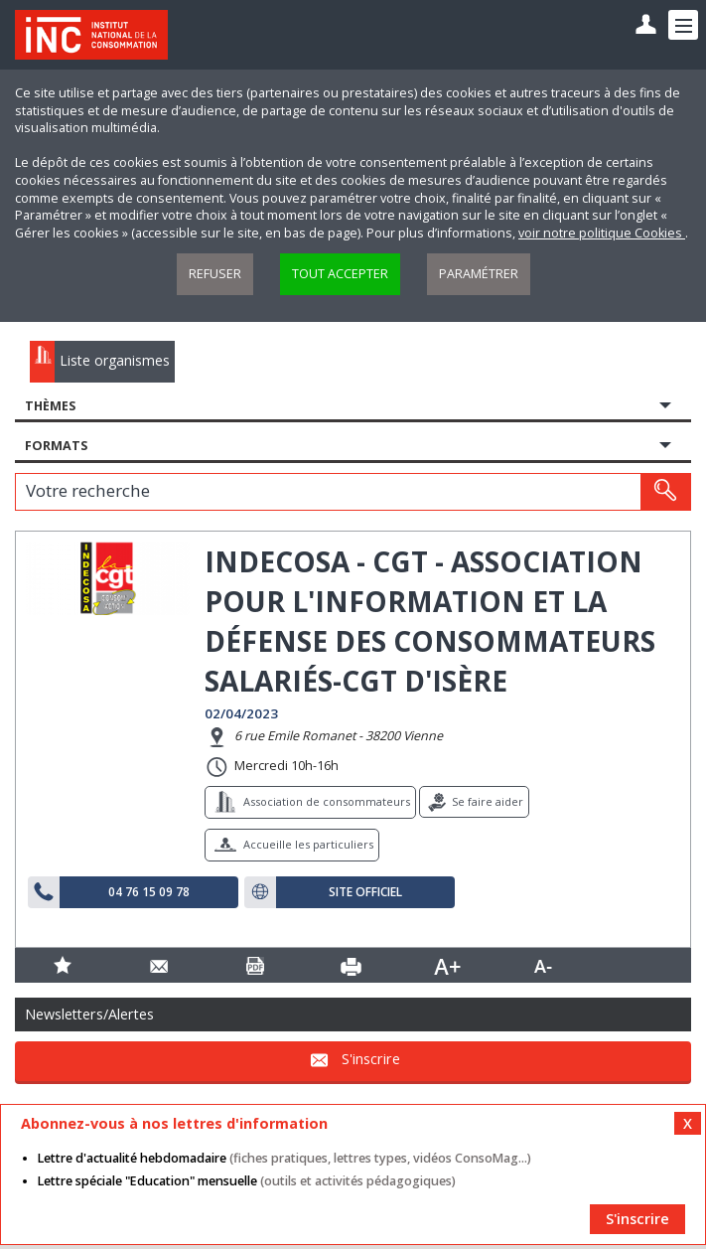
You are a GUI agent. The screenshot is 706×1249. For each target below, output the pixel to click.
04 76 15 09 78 (149, 892)
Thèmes (50, 405)
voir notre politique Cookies (601, 233)
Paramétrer (478, 273)
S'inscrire (371, 1059)
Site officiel (365, 892)
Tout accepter (340, 273)
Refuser (215, 273)
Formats (56, 445)
